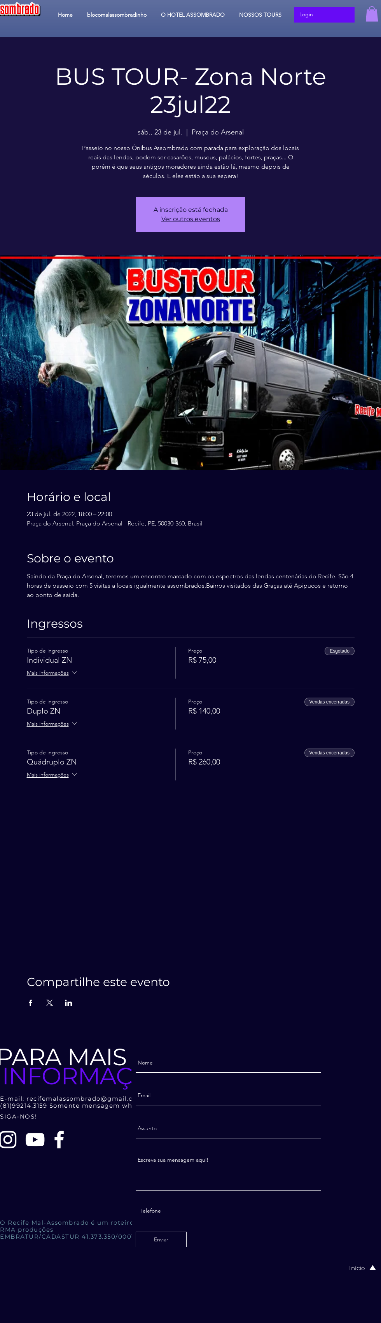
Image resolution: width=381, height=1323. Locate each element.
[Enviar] (161, 1239)
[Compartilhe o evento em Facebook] (30, 1003)
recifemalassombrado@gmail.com (84, 1098)
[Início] (354, 1268)
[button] (371, 13)
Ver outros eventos (190, 219)
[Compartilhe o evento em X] (49, 1003)
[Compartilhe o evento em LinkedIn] (68, 1003)
